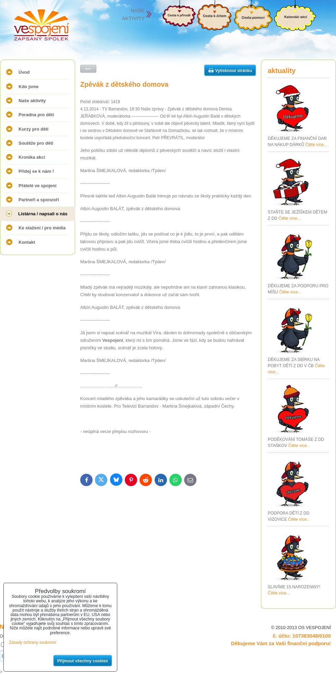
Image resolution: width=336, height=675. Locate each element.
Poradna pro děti (36, 114)
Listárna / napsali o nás (43, 213)
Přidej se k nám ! (36, 171)
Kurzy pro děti (33, 129)
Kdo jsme (29, 86)
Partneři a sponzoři (39, 199)
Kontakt (27, 242)
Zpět (88, 69)
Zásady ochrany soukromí (32, 642)
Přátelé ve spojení (38, 185)
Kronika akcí (32, 157)
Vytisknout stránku (233, 70)
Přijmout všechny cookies (82, 661)
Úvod (24, 72)
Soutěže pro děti (36, 143)
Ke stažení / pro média (42, 227)
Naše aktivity (32, 100)
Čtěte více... (316, 144)
